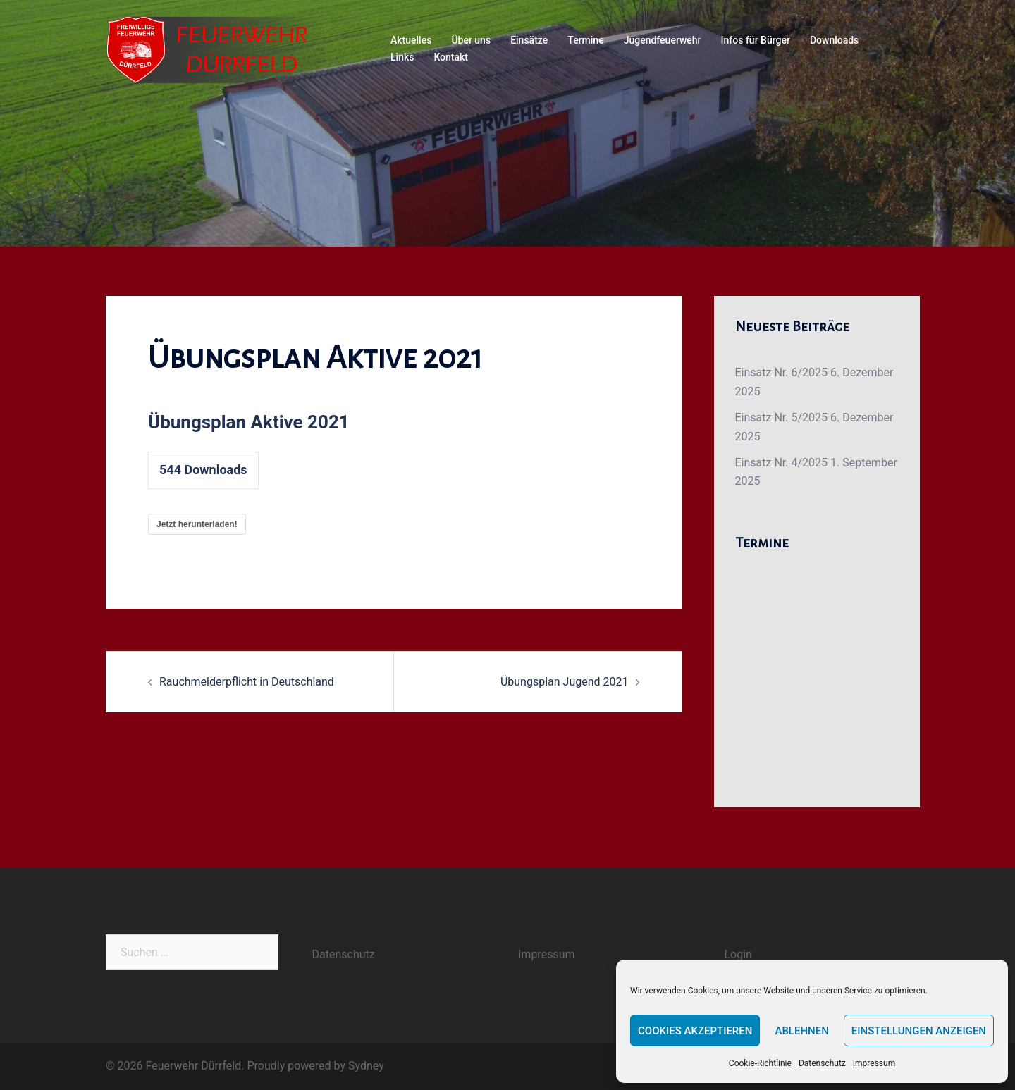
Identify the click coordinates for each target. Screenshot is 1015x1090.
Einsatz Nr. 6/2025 (781, 372)
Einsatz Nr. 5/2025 (781, 417)
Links (402, 57)
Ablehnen (801, 1030)
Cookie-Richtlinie (760, 1063)
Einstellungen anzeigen (918, 1030)
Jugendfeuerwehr (662, 40)
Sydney (366, 1065)
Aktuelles (410, 40)
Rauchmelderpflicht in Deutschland (246, 681)
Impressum (874, 1063)
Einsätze (529, 40)
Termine (585, 40)
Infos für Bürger (755, 40)
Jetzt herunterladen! (197, 524)
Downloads (834, 40)
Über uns (471, 40)
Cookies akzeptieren (695, 1030)
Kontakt (450, 57)
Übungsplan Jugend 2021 (564, 681)
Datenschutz (822, 1063)
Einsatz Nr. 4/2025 (781, 462)
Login (738, 954)
